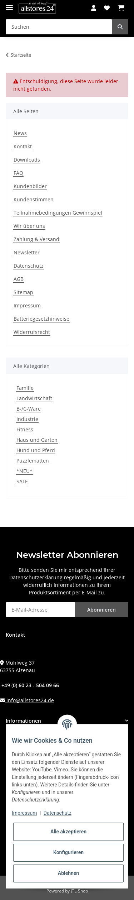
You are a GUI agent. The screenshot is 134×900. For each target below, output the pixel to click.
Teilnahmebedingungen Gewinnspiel (58, 212)
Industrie (27, 419)
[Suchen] (59, 26)
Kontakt (23, 146)
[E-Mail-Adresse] (40, 609)
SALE (22, 481)
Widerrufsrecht (32, 332)
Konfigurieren (68, 852)
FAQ (18, 172)
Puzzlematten (32, 460)
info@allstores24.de (29, 700)
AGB (19, 279)
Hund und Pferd (35, 450)
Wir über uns (29, 225)
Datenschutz (29, 265)
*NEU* (24, 471)
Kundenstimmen (34, 199)
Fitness (24, 429)
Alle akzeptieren (68, 831)
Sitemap (23, 292)
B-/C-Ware (28, 408)
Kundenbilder (30, 186)
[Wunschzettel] (107, 8)
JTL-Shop (79, 891)
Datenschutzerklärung (36, 577)
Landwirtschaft (34, 398)
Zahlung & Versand (36, 239)
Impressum (27, 305)
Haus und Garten (37, 439)
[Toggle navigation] (9, 4)
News (20, 133)
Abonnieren (101, 609)
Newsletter (27, 252)
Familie (25, 387)
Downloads (27, 159)
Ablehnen (68, 873)
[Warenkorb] (121, 8)
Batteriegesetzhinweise (41, 318)
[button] (93, 8)
